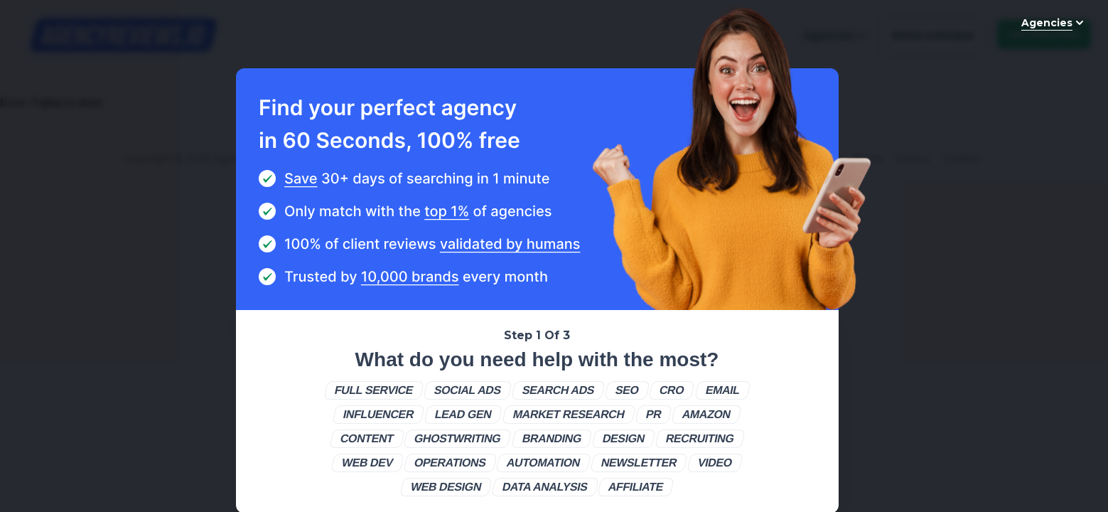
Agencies (1054, 22)
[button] (373, 390)
